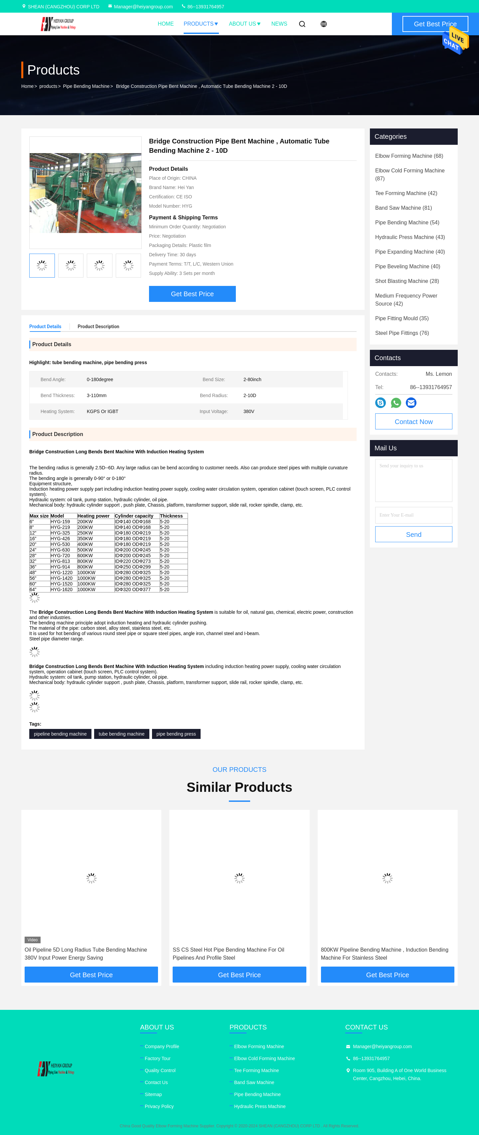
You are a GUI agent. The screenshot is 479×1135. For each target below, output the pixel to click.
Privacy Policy (159, 1106)
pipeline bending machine (60, 734)
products (49, 86)
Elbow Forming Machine (259, 1046)
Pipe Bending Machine (86, 86)
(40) (410, 252)
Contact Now (414, 421)
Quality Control (160, 1070)
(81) (403, 208)
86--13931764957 (202, 6)
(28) (407, 281)
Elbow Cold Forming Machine (264, 1058)
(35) (402, 318)
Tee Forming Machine (256, 1070)
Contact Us (156, 1082)
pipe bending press (176, 734)
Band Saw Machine (254, 1082)
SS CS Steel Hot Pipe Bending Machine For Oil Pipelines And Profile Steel (228, 954)
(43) (410, 237)
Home (166, 24)
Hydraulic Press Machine (260, 1106)
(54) (407, 222)
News (279, 24)
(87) (410, 174)
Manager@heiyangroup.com (140, 6)
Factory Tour (158, 1058)
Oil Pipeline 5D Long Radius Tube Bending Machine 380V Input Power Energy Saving (86, 954)
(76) (402, 333)
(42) (406, 193)
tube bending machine (122, 734)
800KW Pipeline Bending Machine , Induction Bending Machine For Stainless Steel (384, 954)
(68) (409, 156)
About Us (245, 24)
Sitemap (153, 1094)
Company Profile (162, 1046)
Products (201, 24)
